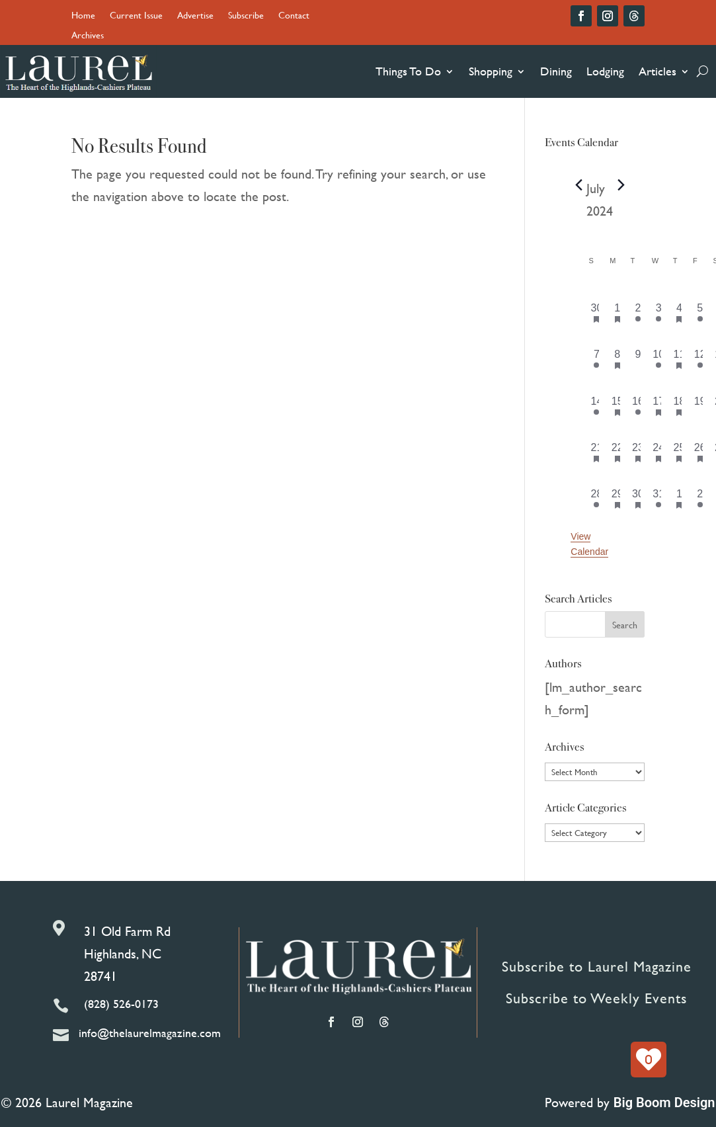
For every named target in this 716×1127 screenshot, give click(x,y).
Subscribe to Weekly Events (596, 998)
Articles (657, 71)
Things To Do (408, 71)
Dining (556, 71)
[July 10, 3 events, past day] (659, 358)
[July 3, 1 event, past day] (659, 312)
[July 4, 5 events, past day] (679, 312)
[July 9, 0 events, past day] (637, 358)
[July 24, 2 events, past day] (659, 452)
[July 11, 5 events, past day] (679, 358)
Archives (87, 36)
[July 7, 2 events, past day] (596, 358)
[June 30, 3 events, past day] (596, 312)
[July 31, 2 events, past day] (659, 498)
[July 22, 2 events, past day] (617, 452)
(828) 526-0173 (121, 1004)
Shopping (490, 71)
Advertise (195, 16)
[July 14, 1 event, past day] (596, 405)
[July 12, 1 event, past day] (700, 358)
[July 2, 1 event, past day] (637, 312)
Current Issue (136, 16)
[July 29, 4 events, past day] (617, 498)
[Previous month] (578, 185)
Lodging (605, 71)
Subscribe (246, 16)
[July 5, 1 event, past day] (700, 312)
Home (83, 16)
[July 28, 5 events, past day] (596, 498)
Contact (293, 16)
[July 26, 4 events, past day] (700, 452)
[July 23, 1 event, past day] (637, 452)
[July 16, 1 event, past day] (637, 405)
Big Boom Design (664, 1102)
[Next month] (621, 185)
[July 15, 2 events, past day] (617, 405)
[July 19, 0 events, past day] (700, 405)
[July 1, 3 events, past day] (617, 312)
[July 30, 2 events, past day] (637, 498)
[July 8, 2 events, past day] (617, 358)
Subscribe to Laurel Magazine (597, 966)
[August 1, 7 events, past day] (679, 498)
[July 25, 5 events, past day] (679, 452)
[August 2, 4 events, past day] (700, 498)
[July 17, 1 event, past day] (659, 405)
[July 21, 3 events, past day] (596, 452)
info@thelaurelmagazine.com (150, 1033)
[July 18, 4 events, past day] (679, 405)
